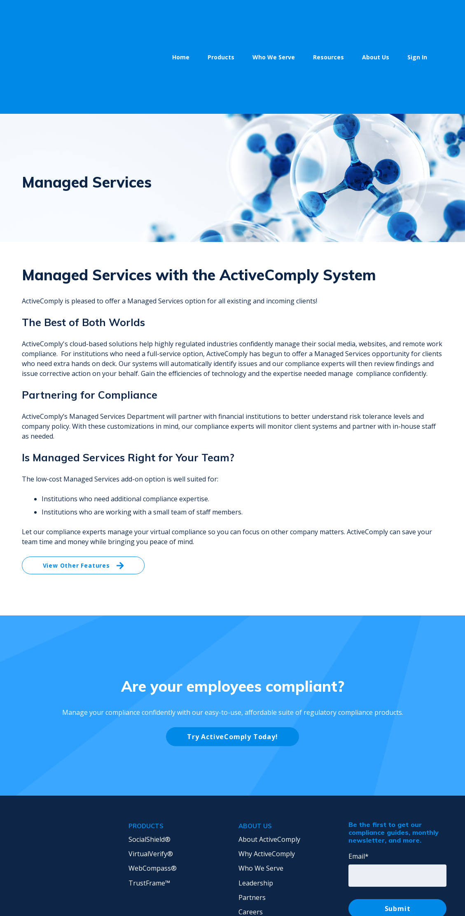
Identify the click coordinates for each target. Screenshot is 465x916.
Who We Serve (273, 15)
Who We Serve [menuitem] (260, 783)
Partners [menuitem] (252, 812)
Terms (348, 892)
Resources (328, 15)
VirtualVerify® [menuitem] (151, 769)
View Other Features (83, 481)
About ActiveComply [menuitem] (269, 754)
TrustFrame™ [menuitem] (149, 798)
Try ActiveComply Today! (232, 652)
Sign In (417, 15)
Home (180, 15)
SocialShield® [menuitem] (150, 754)
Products (221, 15)
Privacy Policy (309, 892)
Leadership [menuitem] (255, 798)
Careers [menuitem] (250, 827)
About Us (375, 15)
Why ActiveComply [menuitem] (266, 769)
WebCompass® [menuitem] (153, 783)
